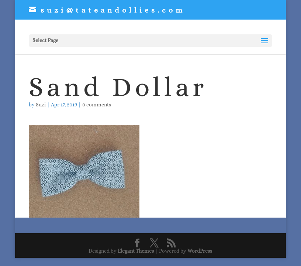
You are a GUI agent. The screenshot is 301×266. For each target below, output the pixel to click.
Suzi (41, 105)
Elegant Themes (136, 251)
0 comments (96, 105)
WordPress (199, 251)
